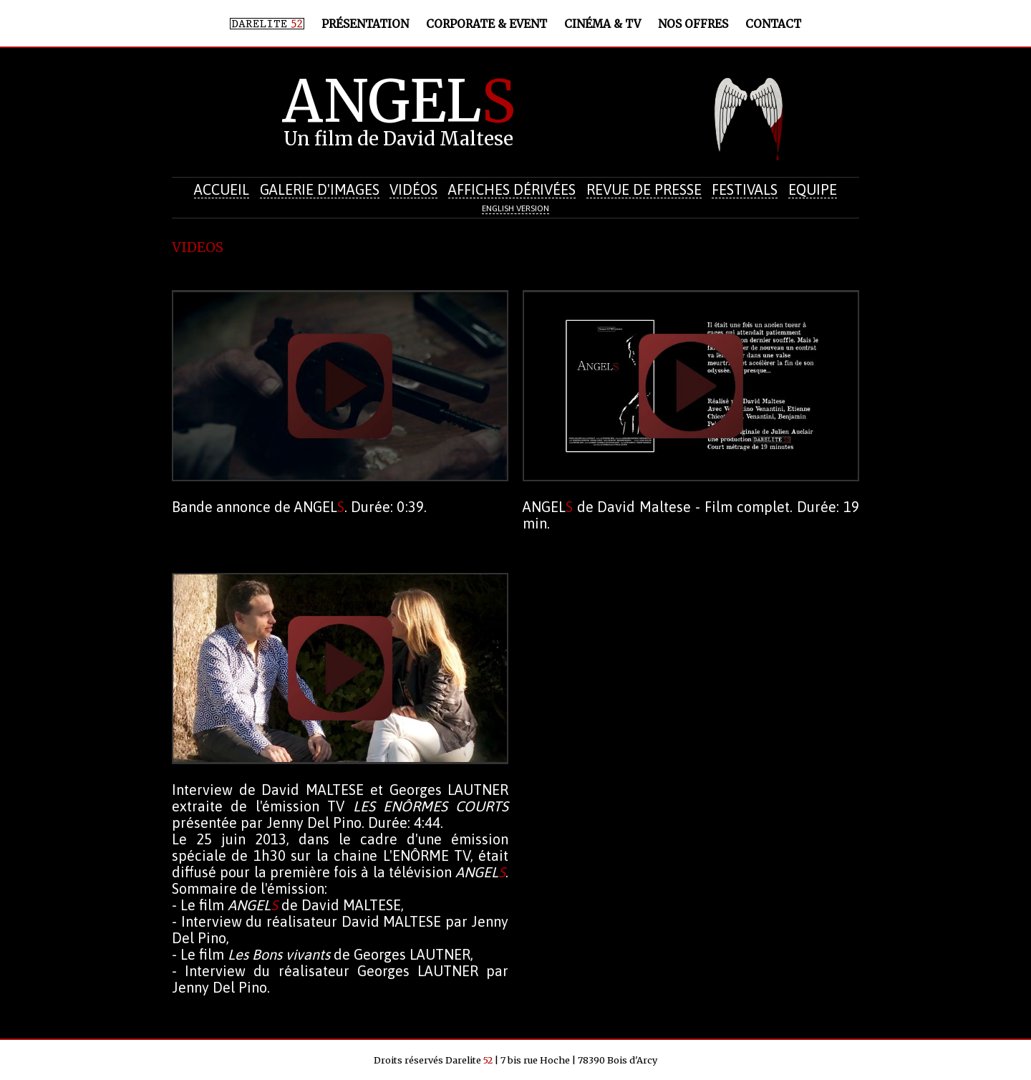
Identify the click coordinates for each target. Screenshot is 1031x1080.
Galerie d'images (319, 189)
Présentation (365, 24)
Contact (773, 24)
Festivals (745, 189)
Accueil (221, 189)
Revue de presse (644, 189)
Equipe (812, 189)
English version (515, 208)
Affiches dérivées (512, 189)
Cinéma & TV (602, 24)
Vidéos (413, 189)
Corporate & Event (486, 24)
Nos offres (693, 24)
